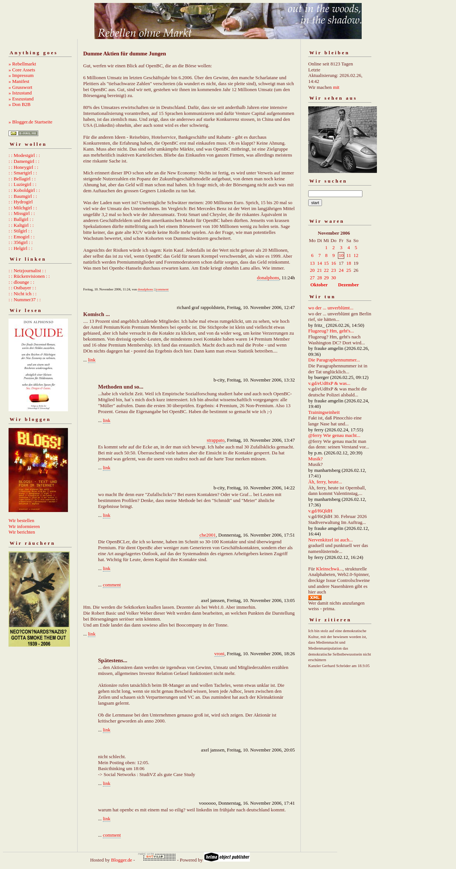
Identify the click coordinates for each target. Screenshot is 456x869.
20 (312, 270)
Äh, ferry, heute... (325, 482)
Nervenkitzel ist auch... (330, 540)
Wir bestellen (21, 520)
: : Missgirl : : (22, 213)
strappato (216, 440)
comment (162, 289)
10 (341, 255)
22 (326, 270)
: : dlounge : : (21, 282)
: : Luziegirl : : (22, 184)
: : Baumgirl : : (23, 196)
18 (348, 263)
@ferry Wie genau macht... (334, 435)
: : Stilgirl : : (20, 231)
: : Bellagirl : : (22, 178)
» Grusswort (20, 87)
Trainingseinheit (324, 412)
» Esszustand (21, 99)
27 (312, 277)
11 (348, 255)
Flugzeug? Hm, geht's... (331, 331)
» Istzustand (20, 93)
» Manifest (19, 81)
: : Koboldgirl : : (24, 190)
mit (336, 87)
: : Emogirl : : (22, 236)
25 (348, 270)
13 (312, 263)
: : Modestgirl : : (24, 155)
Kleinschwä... (329, 569)
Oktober (319, 284)
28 (319, 277)
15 (326, 263)
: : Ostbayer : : (22, 287)
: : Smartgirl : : (23, 173)
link (91, 360)
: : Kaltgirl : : (21, 225)
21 (319, 270)
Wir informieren (24, 526)
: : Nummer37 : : (25, 299)
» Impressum (21, 75)
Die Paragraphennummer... (334, 360)
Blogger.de (121, 860)
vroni (219, 653)
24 (341, 270)
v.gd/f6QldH (320, 511)
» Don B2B (19, 104)
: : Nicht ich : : (22, 293)
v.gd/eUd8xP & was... (329, 383)
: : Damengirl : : (24, 161)
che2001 (207, 535)
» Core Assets (22, 70)
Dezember (348, 284)
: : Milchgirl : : (23, 207)
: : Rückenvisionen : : (29, 276)
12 (356, 255)
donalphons (268, 277)
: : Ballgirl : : (21, 219)
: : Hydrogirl (21, 202)
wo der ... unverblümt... (331, 307)
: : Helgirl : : (20, 248)
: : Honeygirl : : (23, 167)
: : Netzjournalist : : (27, 270)
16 (333, 263)
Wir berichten (22, 532)
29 (326, 277)
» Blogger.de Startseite (30, 122)
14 (319, 263)
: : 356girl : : (21, 242)
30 (333, 277)
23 (333, 270)
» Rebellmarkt (22, 64)
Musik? (315, 458)
